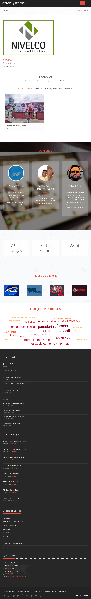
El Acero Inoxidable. (9, 397)
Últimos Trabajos (11, 434)
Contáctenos (9, 555)
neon (22, 336)
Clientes (85, 11)
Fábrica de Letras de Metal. (13, 543)
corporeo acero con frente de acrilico (45, 331)
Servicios (6, 529)
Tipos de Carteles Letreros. (12, 423)
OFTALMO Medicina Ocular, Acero (14, 482)
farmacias (64, 326)
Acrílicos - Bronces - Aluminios (13, 403)
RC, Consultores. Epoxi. (11, 490)
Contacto (6, 540)
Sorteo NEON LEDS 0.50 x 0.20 (13, 522)
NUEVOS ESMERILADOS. (12, 377)
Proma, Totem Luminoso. (11, 498)
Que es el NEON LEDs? (11, 390)
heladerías (31, 322)
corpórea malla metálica (62, 318)
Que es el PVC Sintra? (10, 364)
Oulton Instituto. (15, 189)
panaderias (47, 327)
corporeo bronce (82, 339)
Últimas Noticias (10, 357)
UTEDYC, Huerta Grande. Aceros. (14, 449)
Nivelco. (8, 59)
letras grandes (41, 335)
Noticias (6, 536)
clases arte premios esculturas (23, 318)
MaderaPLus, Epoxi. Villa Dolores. (14, 441)
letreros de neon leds (36, 340)
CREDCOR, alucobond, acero (13, 466)
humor (77, 331)
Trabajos (16, 251)
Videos (5, 547)
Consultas (82, 595)
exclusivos (63, 337)
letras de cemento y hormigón (51, 343)
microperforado (8, 339)
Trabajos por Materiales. (45, 309)
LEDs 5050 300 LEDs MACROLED (15, 384)
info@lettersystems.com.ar (17, 576)
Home (78, 11)
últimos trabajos (49, 321)
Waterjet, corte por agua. (11, 410)
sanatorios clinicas (23, 327)
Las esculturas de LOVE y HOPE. (14, 417)
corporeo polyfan (15, 321)
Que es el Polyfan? (9, 370)
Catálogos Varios (9, 525)
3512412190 (8, 574)
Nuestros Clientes (45, 276)
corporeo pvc (78, 327)
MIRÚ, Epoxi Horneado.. (11, 474)
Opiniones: (46, 150)
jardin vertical (10, 332)
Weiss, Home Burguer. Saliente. (14, 457)
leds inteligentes (70, 320)
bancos (14, 335)
